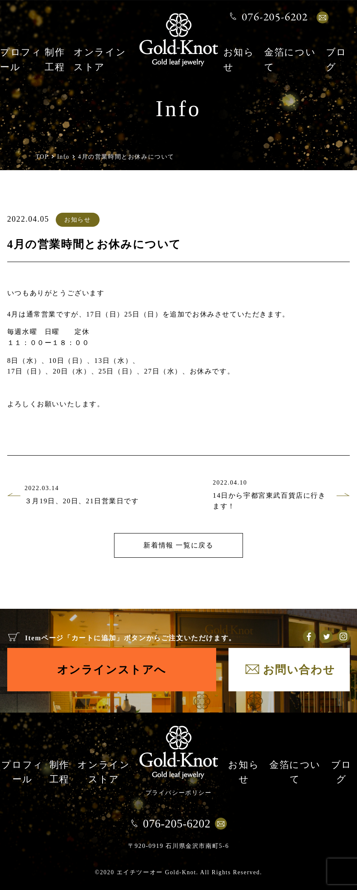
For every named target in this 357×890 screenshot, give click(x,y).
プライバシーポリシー (179, 792)
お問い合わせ (299, 669)
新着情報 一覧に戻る (178, 545)
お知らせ (77, 219)
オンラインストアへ (111, 669)
